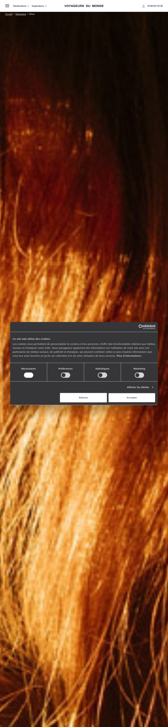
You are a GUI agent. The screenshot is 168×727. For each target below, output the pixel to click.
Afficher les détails (138, 387)
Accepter (131, 397)
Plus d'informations (129, 355)
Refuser (83, 397)
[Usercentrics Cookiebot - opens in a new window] (141, 326)
